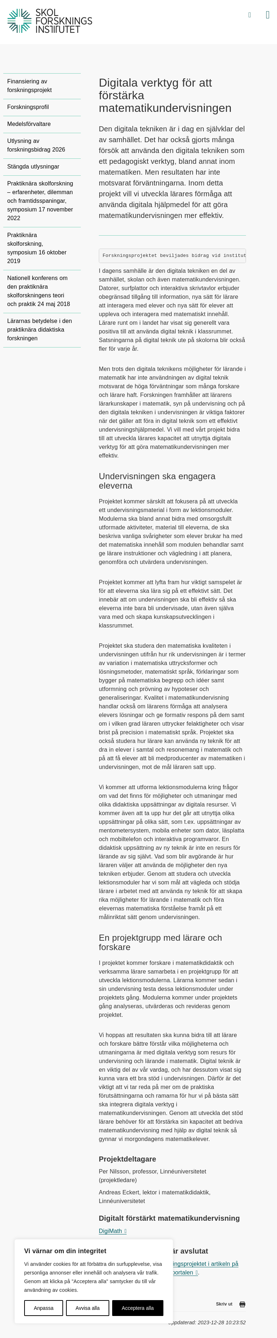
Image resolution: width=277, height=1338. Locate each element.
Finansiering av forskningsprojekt (29, 85)
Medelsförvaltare (29, 124)
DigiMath (110, 1231)
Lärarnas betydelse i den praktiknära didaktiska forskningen (39, 329)
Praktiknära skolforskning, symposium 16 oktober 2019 (36, 248)
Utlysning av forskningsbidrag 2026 (36, 145)
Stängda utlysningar (33, 166)
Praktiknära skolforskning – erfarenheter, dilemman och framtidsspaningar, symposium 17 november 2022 (40, 200)
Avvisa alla (88, 1308)
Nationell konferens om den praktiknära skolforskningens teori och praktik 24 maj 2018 (38, 291)
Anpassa (43, 1308)
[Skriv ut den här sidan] (242, 1306)
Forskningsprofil (28, 107)
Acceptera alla (138, 1308)
